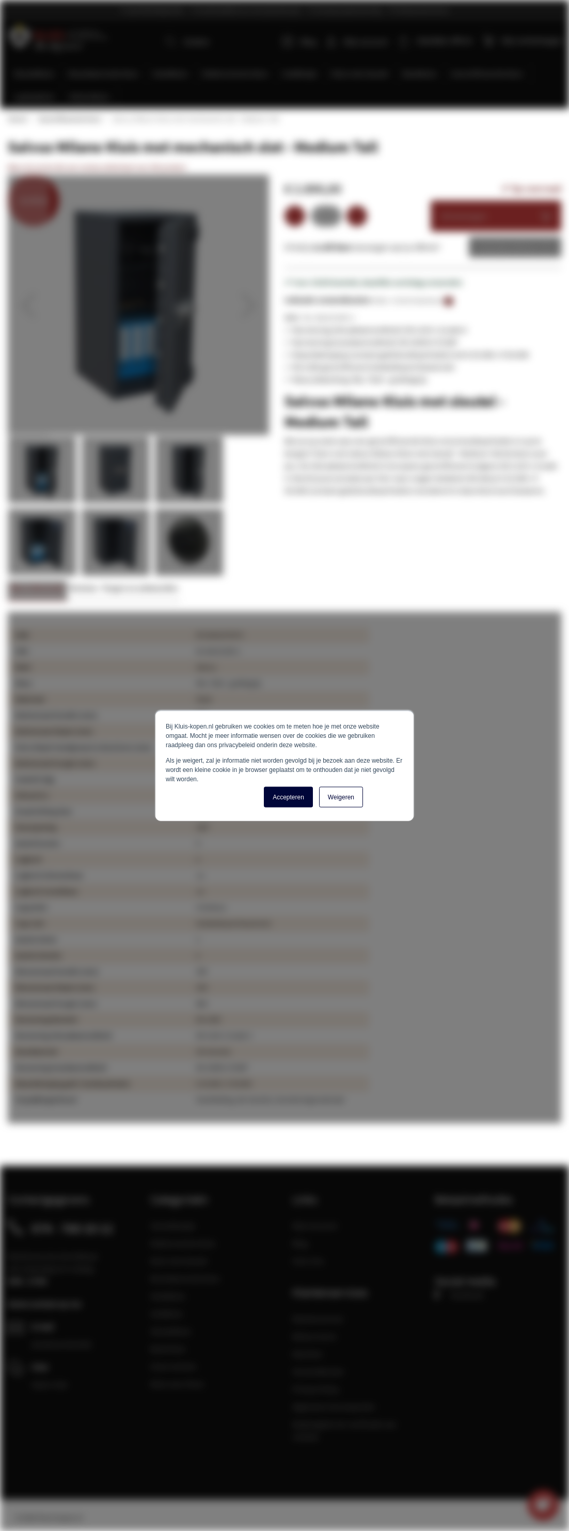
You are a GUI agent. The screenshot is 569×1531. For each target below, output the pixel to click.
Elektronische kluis (183, 1243)
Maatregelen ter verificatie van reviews (344, 1430)
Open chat (49, 1384)
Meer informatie (37, 589)
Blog (300, 41)
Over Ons (308, 1261)
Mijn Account (314, 1225)
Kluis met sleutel (178, 1261)
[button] (28, 306)
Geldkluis (166, 1313)
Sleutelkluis (170, 1331)
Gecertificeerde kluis (69, 120)
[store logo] (58, 36)
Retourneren (314, 1336)
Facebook (459, 1295)
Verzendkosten (318, 1371)
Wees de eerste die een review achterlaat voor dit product (97, 168)
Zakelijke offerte (507, 248)
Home (17, 120)
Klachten (307, 1354)
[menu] (288, 86)
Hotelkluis (167, 1296)
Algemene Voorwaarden (333, 1406)
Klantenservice (317, 1318)
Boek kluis (168, 1348)
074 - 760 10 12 (72, 1228)
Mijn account (366, 41)
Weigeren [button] (341, 796)
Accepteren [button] (288, 796)
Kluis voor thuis (177, 1384)
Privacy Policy (315, 1389)
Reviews (83, 589)
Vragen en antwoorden (140, 589)
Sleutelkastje (172, 1225)
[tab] (37, 592)
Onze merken (173, 1366)
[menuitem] (33, 74)
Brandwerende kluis (185, 1278)
